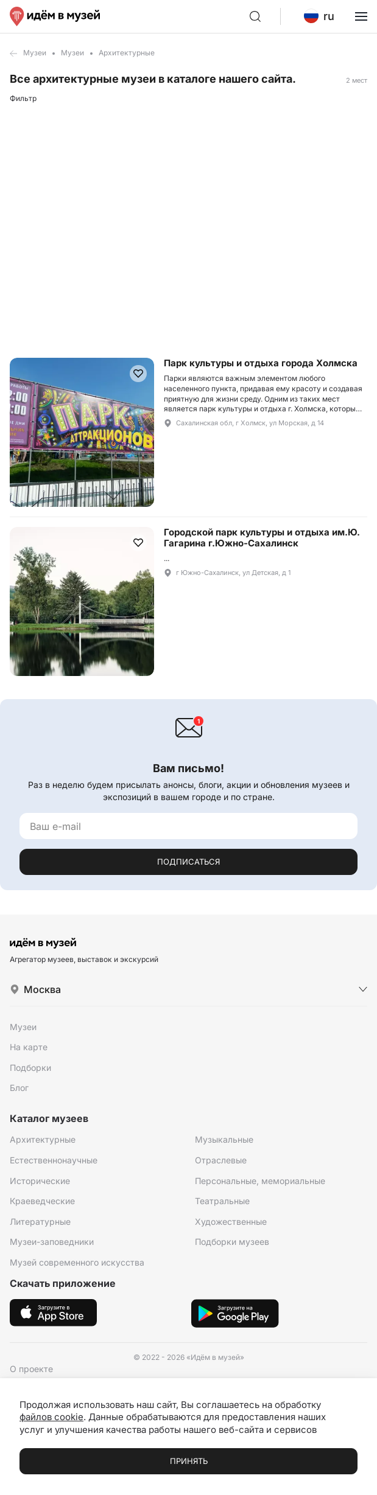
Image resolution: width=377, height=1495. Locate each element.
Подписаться (188, 861)
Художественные (231, 1221)
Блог (19, 1087)
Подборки (30, 1067)
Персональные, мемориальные (260, 1181)
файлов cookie (51, 1417)
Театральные (222, 1201)
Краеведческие (42, 1201)
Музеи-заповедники (52, 1241)
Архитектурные (43, 1139)
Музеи (34, 52)
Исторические (40, 1181)
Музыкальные (224, 1139)
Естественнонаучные (53, 1160)
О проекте (31, 1369)
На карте (29, 1047)
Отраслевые (221, 1160)
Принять (189, 1461)
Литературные (40, 1221)
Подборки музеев (232, 1241)
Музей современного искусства (77, 1262)
